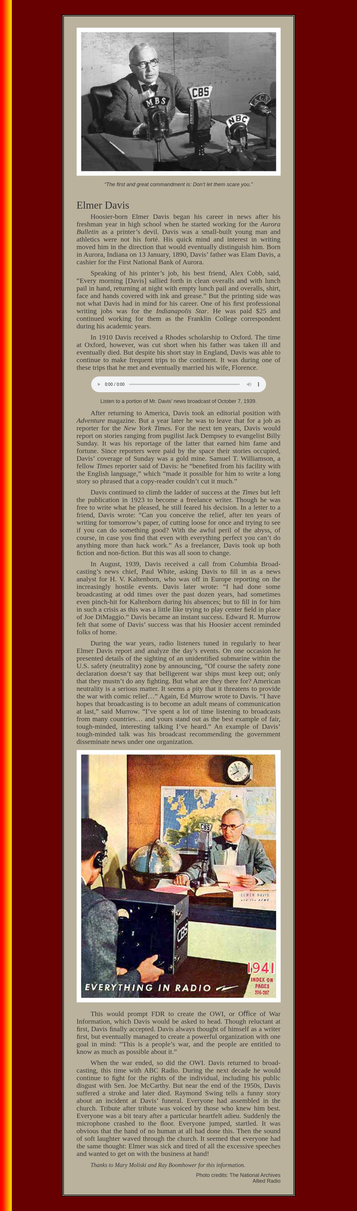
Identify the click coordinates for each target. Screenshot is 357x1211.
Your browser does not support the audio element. (178, 384)
